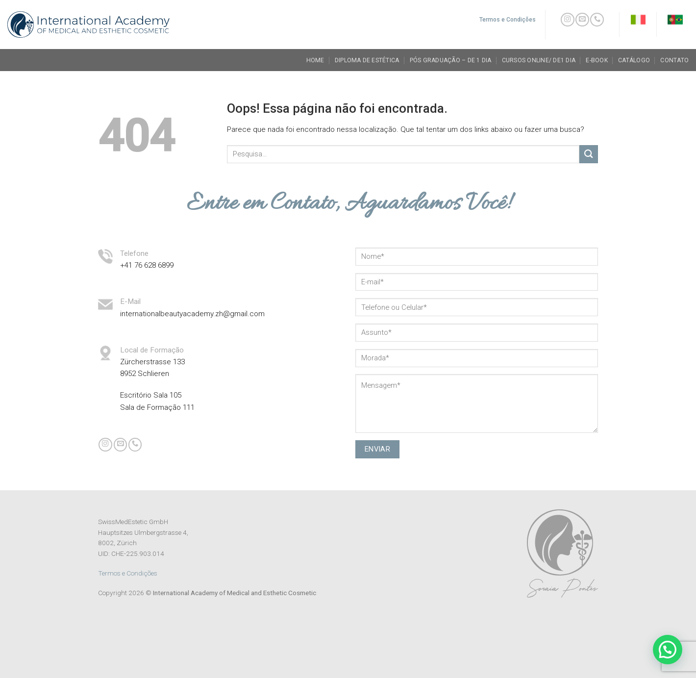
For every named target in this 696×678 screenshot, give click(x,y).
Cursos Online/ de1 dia (538, 60)
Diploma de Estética (367, 60)
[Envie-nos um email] (582, 19)
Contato (674, 60)
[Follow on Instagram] (567, 19)
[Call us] (597, 19)
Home (315, 60)
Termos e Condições (127, 573)
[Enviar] (588, 154)
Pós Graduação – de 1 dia (451, 60)
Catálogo (634, 60)
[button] (667, 649)
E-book (596, 60)
